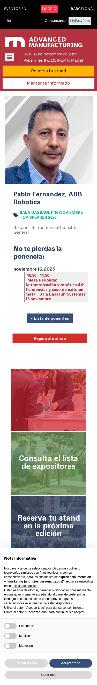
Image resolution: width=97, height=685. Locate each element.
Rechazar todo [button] (26, 663)
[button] (16, 9)
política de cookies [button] (24, 586)
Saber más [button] (48, 675)
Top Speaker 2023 (38, 218)
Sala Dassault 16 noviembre (51, 213)
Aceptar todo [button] (70, 663)
